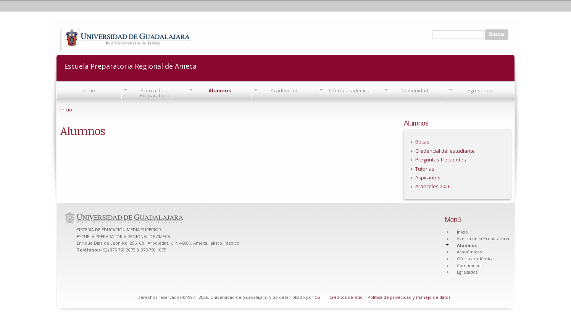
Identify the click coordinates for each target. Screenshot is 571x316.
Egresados (480, 90)
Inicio (89, 90)
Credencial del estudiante (445, 150)
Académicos (284, 90)
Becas (422, 141)
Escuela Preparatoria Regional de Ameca (130, 65)
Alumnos (219, 90)
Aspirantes (427, 177)
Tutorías (424, 168)
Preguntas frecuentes (440, 159)
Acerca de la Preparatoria (154, 93)
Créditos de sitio (346, 297)
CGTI (319, 297)
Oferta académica (350, 90)
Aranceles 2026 (432, 186)
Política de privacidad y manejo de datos (409, 297)
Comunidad (415, 90)
